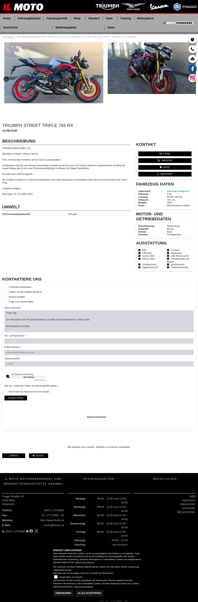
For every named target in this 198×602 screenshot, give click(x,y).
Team (109, 18)
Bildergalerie (145, 18)
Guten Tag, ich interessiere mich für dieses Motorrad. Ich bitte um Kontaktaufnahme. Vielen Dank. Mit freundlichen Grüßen (99, 309)
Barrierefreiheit (186, 500)
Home (7, 18)
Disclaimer (189, 496)
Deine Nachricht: (13, 296)
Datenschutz (187, 492)
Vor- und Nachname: (15, 324)
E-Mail (165, 141)
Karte (165, 155)
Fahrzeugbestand (29, 18)
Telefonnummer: (12, 346)
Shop (77, 18)
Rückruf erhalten (17, 285)
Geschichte (10, 27)
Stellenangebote (65, 27)
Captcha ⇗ (40, 368)
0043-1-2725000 (54, 498)
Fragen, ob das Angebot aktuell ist (25, 280)
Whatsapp (165, 162)
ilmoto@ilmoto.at (54, 513)
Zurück (13, 443)
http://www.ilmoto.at (52, 508)
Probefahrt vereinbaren (20, 275)
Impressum (188, 488)
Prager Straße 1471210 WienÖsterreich (13, 488)
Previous (6, 73)
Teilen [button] (38, 443)
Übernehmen (63, 593)
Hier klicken (28, 365)
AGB (192, 484)
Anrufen (165, 148)
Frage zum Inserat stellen (21, 289)
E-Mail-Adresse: (12, 335)
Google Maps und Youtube (70, 577)
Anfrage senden (16, 386)
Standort (94, 18)
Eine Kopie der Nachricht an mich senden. (29, 379)
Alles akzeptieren (89, 593)
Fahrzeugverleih (57, 18)
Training (125, 18)
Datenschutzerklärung (96, 405)
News (111, 27)
